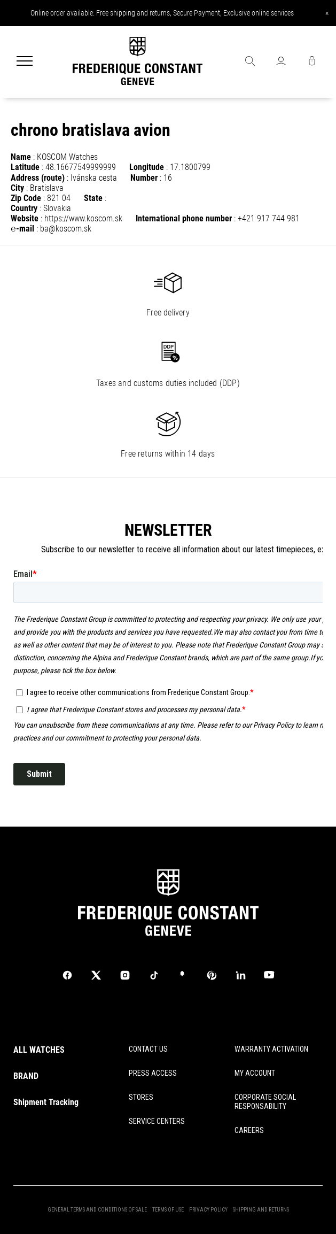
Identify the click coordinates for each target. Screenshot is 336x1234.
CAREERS (249, 1130)
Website (24, 218)
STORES (141, 1097)
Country (24, 208)
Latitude (25, 167)
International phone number (184, 218)
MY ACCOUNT (255, 1073)
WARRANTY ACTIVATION (271, 1049)
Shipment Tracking (46, 1102)
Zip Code (26, 198)
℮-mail (22, 228)
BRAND (25, 1076)
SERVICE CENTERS (157, 1121)
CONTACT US (148, 1049)
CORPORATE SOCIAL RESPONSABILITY (265, 1101)
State (93, 198)
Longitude (146, 167)
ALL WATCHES (39, 1050)
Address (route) (38, 178)
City (17, 188)
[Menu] (25, 62)
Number (144, 178)
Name (21, 157)
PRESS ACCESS (153, 1073)
